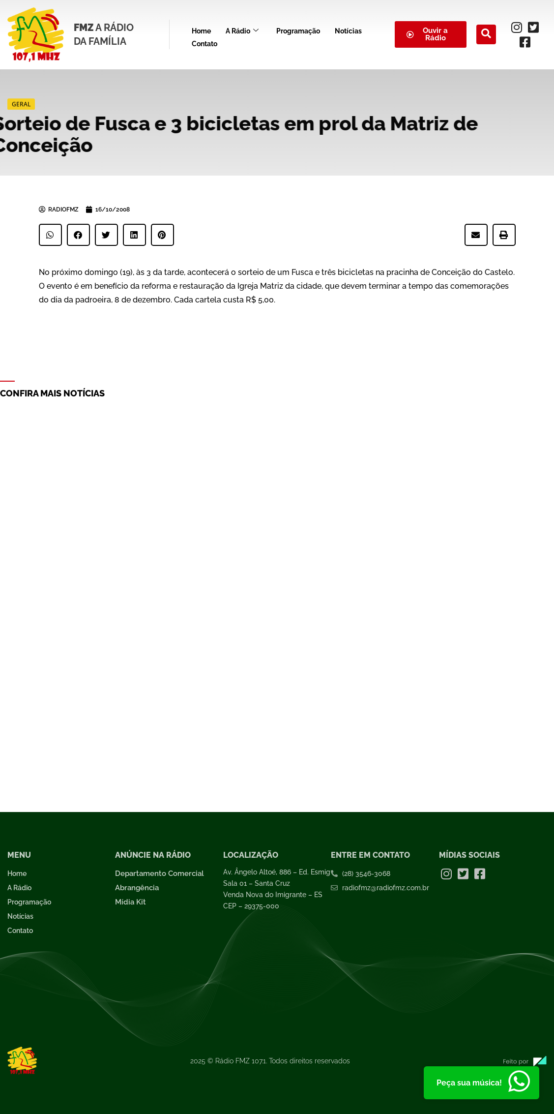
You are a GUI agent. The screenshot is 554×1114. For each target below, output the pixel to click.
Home (201, 29)
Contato (204, 40)
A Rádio (242, 30)
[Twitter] (533, 27)
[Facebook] (525, 41)
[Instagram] (516, 27)
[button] (50, 235)
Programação (298, 29)
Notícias (348, 29)
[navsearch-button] (486, 34)
